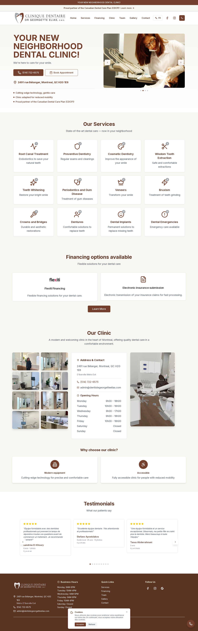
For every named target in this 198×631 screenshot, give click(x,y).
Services (85, 18)
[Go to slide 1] (140, 90)
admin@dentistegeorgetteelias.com (100, 387)
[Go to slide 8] (105, 564)
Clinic (112, 18)
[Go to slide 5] (99, 564)
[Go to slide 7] (103, 564)
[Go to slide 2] (143, 90)
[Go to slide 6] (101, 564)
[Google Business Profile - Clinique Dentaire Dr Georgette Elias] (162, 588)
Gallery (133, 18)
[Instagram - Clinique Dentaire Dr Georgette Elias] (174, 17)
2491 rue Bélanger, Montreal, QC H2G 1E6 (98, 368)
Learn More (99, 308)
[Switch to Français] (158, 18)
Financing (99, 18)
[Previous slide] (107, 62)
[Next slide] (181, 62)
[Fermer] (127, 612)
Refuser (92, 624)
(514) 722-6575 (89, 381)
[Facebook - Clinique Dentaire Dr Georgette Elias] (167, 17)
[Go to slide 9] (108, 564)
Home (73, 18)
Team (122, 18)
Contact (146, 18)
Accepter (80, 624)
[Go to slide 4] (147, 90)
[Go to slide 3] (145, 90)
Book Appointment (61, 72)
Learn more (127, 8)
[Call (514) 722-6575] (182, 18)
